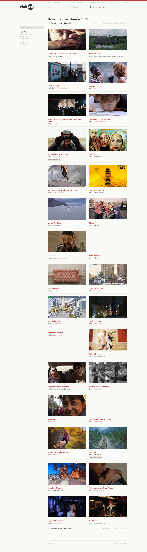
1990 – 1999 (24, 41)
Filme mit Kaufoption (28, 34)
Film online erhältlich (54, 159)
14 (115, 23)
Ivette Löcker (98, 323)
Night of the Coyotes (56, 521)
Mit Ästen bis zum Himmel (100, 119)
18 (124, 23)
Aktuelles (51, 7)
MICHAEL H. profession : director (62, 53)
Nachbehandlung (55, 321)
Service (80, 2)
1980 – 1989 (24, 39)
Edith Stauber (56, 323)
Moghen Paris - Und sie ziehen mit (62, 190)
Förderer (93, 2)
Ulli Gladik (55, 422)
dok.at (49, 2)
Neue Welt (93, 452)
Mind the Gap (53, 85)
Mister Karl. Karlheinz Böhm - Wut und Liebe (65, 120)
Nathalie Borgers (99, 389)
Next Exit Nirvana (55, 488)
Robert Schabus (62, 88)
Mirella (92, 86)
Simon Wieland (98, 421)
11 (108, 23)
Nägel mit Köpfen (55, 332)
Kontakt (56, 2)
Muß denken (94, 255)
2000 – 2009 (24, 43)
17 (122, 23)
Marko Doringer (57, 335)
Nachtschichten (96, 321)
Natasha (51, 419)
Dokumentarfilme (97, 7)
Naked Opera (94, 354)
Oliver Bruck (98, 89)
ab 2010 (23, 46)
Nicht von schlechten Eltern (101, 488)
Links (112, 2)
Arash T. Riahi (56, 454)
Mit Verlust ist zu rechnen (59, 154)
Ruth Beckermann (57, 291)
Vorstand (72, 2)
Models (92, 154)
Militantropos (95, 53)
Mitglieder (73, 7)
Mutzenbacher (54, 288)
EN (126, 2)
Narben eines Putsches (99, 386)
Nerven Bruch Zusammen (59, 452)
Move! (92, 223)
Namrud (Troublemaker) (58, 386)
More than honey (96, 190)
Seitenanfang (52, 543)
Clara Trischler (57, 523)
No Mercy (93, 521)
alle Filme (24, 32)
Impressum (123, 543)
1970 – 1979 (24, 36)
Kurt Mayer (55, 124)
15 (117, 23)
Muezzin (51, 255)
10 (106, 23)
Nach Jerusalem (96, 288)
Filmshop (101, 2)
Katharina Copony (99, 121)
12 (110, 23)
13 (112, 23)
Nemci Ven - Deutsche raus (100, 419)
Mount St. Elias (54, 223)
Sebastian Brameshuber (59, 258)
